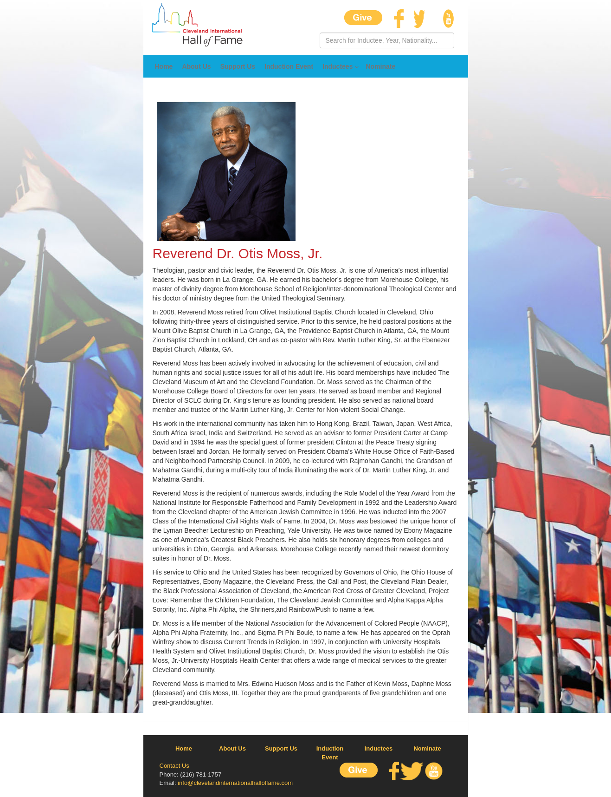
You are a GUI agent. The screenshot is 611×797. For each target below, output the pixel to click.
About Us (196, 66)
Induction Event (288, 66)
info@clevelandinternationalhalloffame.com (235, 782)
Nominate (380, 66)
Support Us (237, 66)
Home (164, 66)
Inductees (337, 66)
